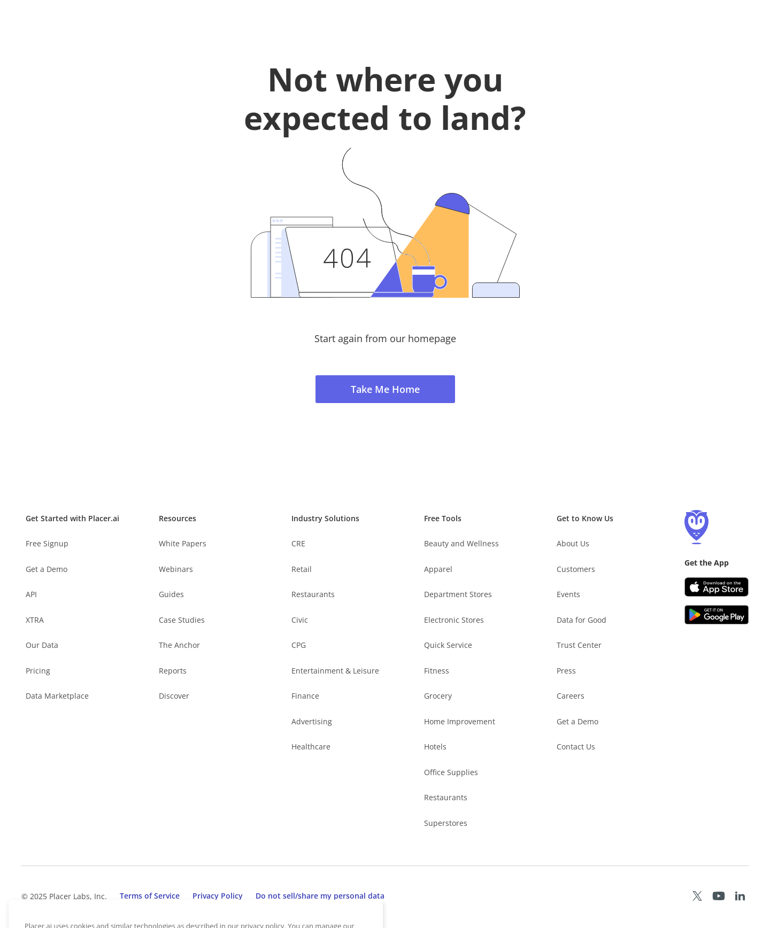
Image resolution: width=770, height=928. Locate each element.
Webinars (176, 569)
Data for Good (581, 620)
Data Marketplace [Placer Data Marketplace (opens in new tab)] (57, 696)
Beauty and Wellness (461, 543)
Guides (171, 594)
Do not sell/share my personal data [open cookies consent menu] (320, 896)
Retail (301, 569)
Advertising (311, 721)
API (31, 594)
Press (566, 671)
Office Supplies (451, 772)
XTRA (35, 620)
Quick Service (448, 645)
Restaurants (313, 594)
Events (568, 594)
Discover (174, 696)
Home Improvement (459, 721)
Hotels (435, 746)
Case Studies (182, 620)
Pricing (38, 671)
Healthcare (310, 746)
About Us (573, 543)
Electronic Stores (454, 620)
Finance (305, 696)
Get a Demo (46, 569)
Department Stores (458, 594)
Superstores (445, 823)
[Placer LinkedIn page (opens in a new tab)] (740, 895)
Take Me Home (385, 389)
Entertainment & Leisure (335, 671)
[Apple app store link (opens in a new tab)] (716, 587)
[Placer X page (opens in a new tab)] (697, 895)
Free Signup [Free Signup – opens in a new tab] (47, 543)
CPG (298, 645)
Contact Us (576, 746)
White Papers (182, 543)
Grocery (438, 696)
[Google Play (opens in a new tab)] (716, 614)
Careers (570, 696)
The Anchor (179, 645)
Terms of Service (150, 896)
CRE (298, 543)
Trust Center (579, 645)
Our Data (42, 645)
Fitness (436, 671)
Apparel (438, 569)
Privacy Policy (217, 896)
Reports (173, 671)
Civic (299, 620)
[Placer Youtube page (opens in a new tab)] (718, 895)
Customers (576, 569)
